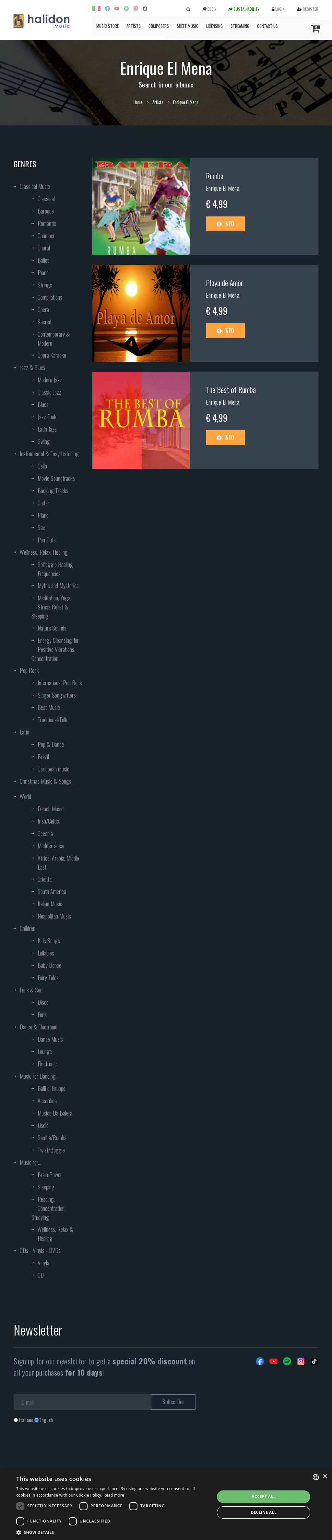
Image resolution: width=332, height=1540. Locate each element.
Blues (43, 404)
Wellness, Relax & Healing (55, 1234)
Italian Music (50, 903)
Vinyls (43, 1262)
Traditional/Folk (52, 719)
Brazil (43, 756)
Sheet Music (187, 26)
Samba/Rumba (52, 1137)
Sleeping (46, 1187)
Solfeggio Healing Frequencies (55, 569)
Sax (41, 527)
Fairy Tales (48, 977)
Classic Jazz (49, 392)
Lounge (45, 1051)
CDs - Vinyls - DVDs (40, 1250)
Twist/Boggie (51, 1150)
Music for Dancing (38, 1076)
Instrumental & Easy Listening (49, 453)
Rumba (214, 175)
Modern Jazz (50, 380)
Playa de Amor (224, 282)
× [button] (324, 1476)
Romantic (47, 223)
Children (27, 928)
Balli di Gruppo (51, 1088)
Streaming (240, 26)
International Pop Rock (60, 682)
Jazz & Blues (32, 367)
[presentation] (63, 1449)
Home (138, 102)
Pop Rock (29, 670)
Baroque (46, 211)
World (25, 796)
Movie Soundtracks (56, 478)
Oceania (45, 833)
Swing (44, 441)
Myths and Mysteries (58, 585)
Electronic (47, 1063)
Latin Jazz (47, 429)
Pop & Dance (51, 744)
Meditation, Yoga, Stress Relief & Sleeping (51, 607)
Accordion (47, 1100)
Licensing (214, 26)
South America (52, 891)
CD (41, 1275)
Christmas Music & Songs (45, 781)
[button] (112, 1532)
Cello (42, 466)
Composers (158, 26)
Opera (43, 309)
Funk (42, 1014)
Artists (133, 26)
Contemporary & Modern (54, 338)
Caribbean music (53, 769)
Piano (43, 272)
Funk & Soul (31, 990)
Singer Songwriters (57, 695)
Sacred (44, 322)
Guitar (43, 503)
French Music (51, 809)
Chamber (46, 235)
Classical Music (35, 186)
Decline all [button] (264, 1512)
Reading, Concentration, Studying (48, 1208)
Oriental (45, 879)
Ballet (43, 260)
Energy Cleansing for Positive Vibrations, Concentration (55, 649)
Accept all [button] (264, 1496)
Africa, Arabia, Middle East (58, 862)
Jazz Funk (47, 416)
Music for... (30, 1162)
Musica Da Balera (55, 1113)
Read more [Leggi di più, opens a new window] (113, 1495)
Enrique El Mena (223, 188)
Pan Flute (47, 540)
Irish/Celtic (48, 821)
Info (225, 223)
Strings (45, 285)
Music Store (107, 26)
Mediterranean (51, 845)
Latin (24, 732)
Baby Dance (49, 965)
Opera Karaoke (52, 355)
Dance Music (50, 1039)
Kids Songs (49, 940)
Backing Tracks (53, 490)
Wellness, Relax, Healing (44, 552)
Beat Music (49, 707)
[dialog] (166, 1504)
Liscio (43, 1125)
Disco (43, 1002)
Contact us (267, 26)
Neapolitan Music (54, 916)
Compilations (50, 297)
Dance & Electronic (38, 1027)
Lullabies (46, 953)
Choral (44, 248)
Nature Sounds (52, 628)
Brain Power (50, 1174)
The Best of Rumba (231, 389)
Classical (46, 198)
